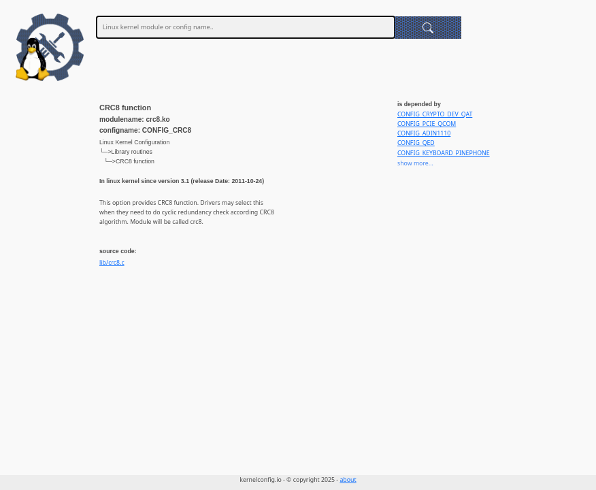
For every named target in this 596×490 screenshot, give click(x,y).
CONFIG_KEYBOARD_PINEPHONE (443, 153)
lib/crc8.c (112, 263)
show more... (415, 163)
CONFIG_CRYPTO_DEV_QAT (434, 114)
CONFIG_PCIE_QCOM (426, 124)
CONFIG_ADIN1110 (423, 133)
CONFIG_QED (416, 143)
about (348, 480)
